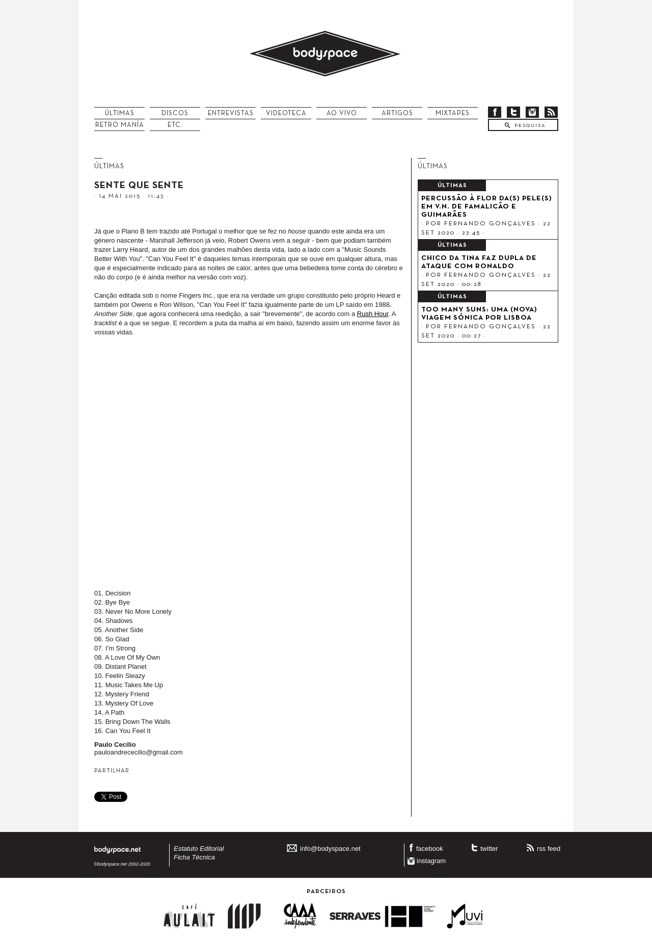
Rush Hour (372, 314)
